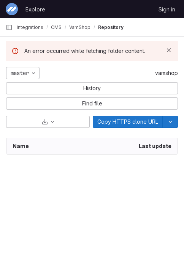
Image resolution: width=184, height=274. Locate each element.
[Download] (48, 122)
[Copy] (128, 122)
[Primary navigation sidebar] (9, 27)
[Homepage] (11, 9)
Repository (111, 27)
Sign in (167, 9)
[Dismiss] (168, 50)
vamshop (166, 73)
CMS (56, 27)
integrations (30, 27)
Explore (35, 9)
